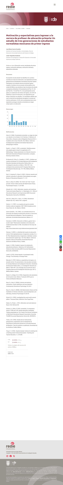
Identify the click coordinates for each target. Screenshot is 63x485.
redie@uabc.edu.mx (30, 471)
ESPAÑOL (17, 340)
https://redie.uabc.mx (17, 471)
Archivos (12, 28)
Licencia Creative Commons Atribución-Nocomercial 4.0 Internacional (42, 478)
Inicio (7, 28)
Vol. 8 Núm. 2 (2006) (20, 28)
